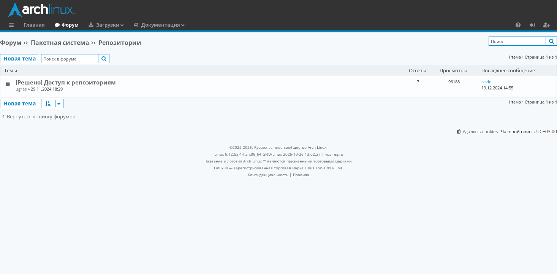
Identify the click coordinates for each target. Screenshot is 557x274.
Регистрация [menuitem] (548, 25)
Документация (160, 24)
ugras (21, 89)
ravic (486, 81)
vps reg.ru (334, 154)
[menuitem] (518, 24)
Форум (70, 24)
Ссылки (12, 25)
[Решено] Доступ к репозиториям (66, 82)
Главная (34, 24)
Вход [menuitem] (535, 25)
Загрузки (107, 24)
